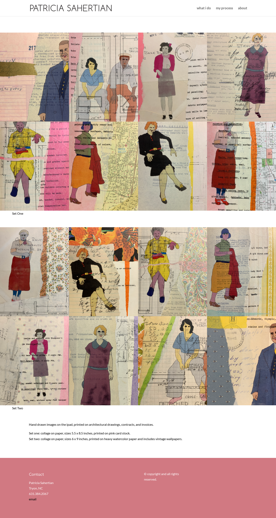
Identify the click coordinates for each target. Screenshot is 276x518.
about (242, 8)
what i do (204, 8)
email (32, 499)
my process (224, 8)
